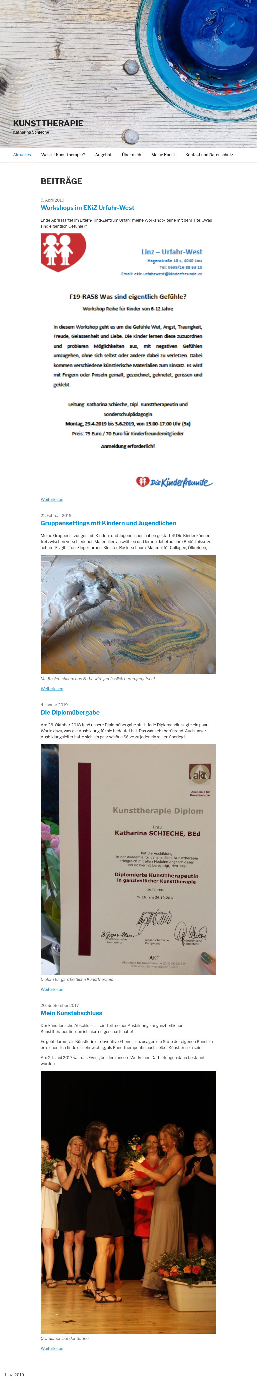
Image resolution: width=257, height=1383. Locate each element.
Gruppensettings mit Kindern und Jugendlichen (108, 523)
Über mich (131, 154)
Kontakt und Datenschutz (209, 154)
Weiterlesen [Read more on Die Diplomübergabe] (52, 989)
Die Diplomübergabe (70, 712)
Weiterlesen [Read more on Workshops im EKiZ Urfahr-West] (52, 499)
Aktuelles (22, 154)
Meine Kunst (163, 154)
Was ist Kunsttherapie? (63, 154)
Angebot (103, 154)
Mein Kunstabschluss (71, 1013)
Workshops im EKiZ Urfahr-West (88, 207)
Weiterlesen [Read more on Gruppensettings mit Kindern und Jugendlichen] (52, 688)
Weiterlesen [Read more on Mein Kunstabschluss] (52, 1348)
